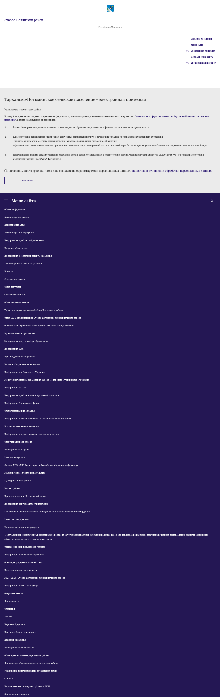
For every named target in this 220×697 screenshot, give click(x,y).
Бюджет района (12, 488)
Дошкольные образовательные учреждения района (31, 663)
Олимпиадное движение (17, 694)
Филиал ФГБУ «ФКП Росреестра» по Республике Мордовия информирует (41, 465)
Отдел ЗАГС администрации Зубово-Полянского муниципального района (42, 318)
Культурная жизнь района (17, 480)
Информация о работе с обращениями (24, 240)
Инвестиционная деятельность (20, 570)
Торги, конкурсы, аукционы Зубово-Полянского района (33, 310)
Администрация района (16, 217)
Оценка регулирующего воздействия (23, 562)
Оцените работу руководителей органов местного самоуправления (39, 325)
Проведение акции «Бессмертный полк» (25, 496)
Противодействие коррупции (19, 356)
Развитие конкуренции (16, 519)
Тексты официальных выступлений (23, 263)
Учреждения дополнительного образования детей (30, 671)
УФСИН (8, 616)
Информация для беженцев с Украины (24, 372)
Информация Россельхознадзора (21, 585)
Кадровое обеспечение (16, 248)
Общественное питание (16, 302)
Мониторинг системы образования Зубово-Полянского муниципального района (46, 380)
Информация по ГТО (15, 387)
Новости (8, 271)
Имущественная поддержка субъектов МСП (27, 686)
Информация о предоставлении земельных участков (31, 434)
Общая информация (14, 209)
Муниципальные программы (19, 333)
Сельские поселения (201, 39)
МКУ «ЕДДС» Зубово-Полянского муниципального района (34, 578)
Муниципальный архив (16, 449)
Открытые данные (13, 593)
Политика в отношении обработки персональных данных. (172, 170)
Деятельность (11, 601)
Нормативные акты (14, 225)
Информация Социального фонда (21, 403)
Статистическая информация (19, 411)
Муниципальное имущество (19, 647)
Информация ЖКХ (13, 349)
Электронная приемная (203, 51)
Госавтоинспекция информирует (21, 527)
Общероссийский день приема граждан (24, 547)
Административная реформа (19, 232)
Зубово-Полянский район (23, 20)
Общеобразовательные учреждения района (26, 655)
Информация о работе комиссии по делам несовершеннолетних (37, 418)
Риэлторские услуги (14, 457)
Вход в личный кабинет (203, 63)
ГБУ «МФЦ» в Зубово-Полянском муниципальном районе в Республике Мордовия (47, 511)
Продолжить (26, 180)
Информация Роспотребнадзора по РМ (24, 554)
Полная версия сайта (202, 57)
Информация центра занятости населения (26, 504)
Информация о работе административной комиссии (31, 395)
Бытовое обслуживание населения (22, 364)
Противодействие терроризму (20, 632)
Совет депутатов (12, 287)
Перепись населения (15, 640)
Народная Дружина (14, 624)
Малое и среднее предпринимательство (24, 473)
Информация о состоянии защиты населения (28, 256)
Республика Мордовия (110, 27)
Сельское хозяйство (14, 294)
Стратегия (9, 609)
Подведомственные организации (21, 426)
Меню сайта (197, 45)
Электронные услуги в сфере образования (26, 341)
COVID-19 (8, 678)
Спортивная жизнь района (18, 442)
